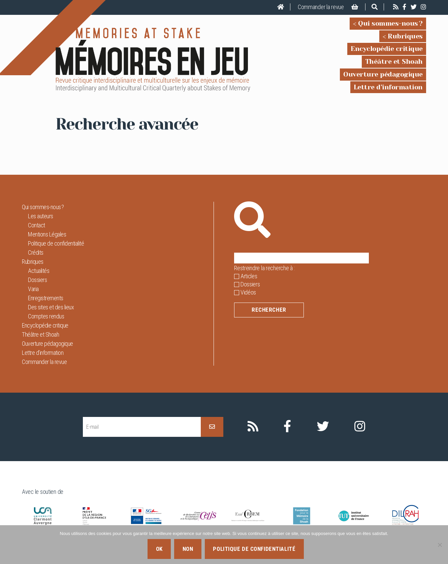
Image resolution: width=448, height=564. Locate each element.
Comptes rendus (46, 316)
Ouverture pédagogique (383, 74)
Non (188, 548)
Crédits (35, 252)
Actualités (38, 270)
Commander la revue (321, 6)
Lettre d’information (388, 87)
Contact (36, 225)
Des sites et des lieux (51, 307)
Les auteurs (40, 216)
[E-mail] (142, 426)
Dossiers (37, 279)
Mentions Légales (47, 234)
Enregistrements (45, 298)
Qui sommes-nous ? (390, 23)
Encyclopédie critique (387, 49)
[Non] (439, 544)
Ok (159, 548)
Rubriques (405, 36)
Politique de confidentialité (56, 243)
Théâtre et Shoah (394, 61)
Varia (33, 288)
